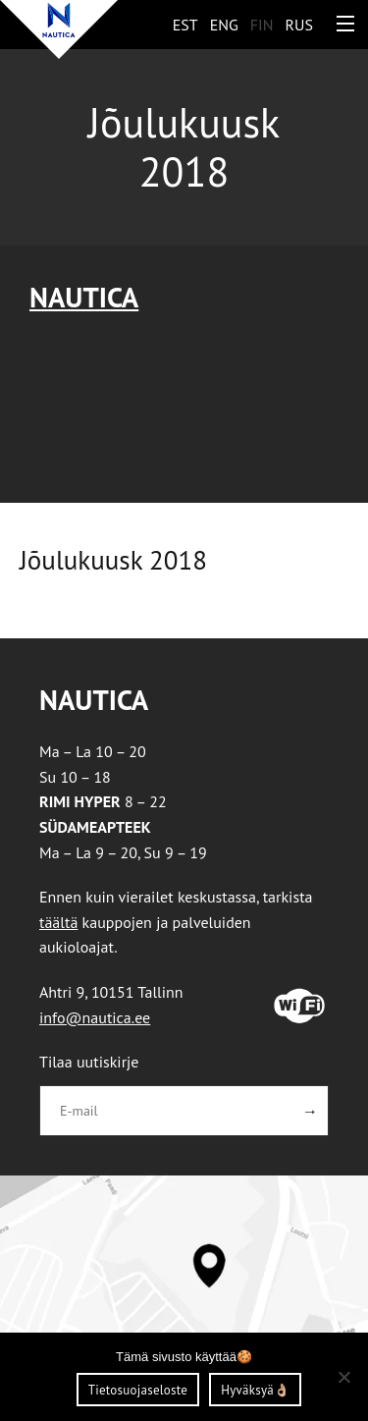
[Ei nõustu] (343, 1377)
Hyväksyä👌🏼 (255, 1390)
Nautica (83, 297)
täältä (58, 922)
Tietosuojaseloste (137, 1390)
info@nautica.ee (94, 1017)
